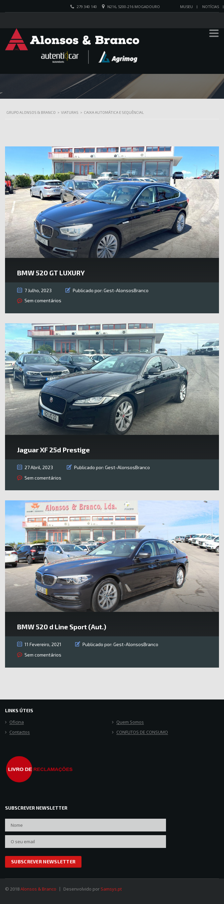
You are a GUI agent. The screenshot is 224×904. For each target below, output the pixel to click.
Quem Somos (130, 722)
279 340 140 (87, 6)
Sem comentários (42, 300)
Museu (186, 6)
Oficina (16, 722)
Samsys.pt (111, 889)
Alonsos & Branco (38, 889)
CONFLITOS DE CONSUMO (142, 732)
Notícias (210, 6)
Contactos (19, 732)
